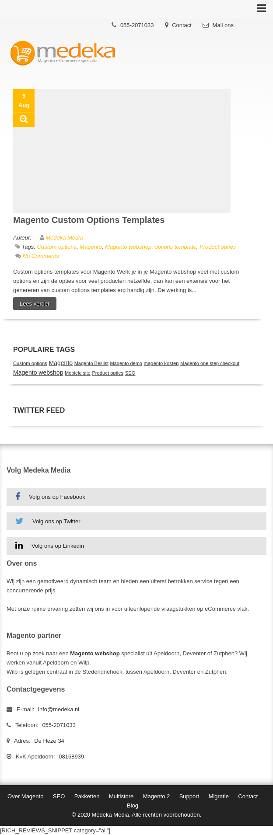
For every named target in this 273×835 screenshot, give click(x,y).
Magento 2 (156, 796)
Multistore (121, 796)
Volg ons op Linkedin (49, 545)
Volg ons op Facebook (50, 496)
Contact (182, 25)
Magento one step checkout (209, 363)
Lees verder (35, 303)
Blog (132, 805)
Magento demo (126, 363)
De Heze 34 (49, 741)
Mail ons (223, 25)
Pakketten (87, 796)
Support (189, 796)
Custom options (57, 247)
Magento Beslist (91, 363)
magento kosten (161, 363)
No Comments (41, 256)
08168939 (71, 756)
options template (175, 247)
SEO (130, 373)
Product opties (218, 247)
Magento (91, 247)
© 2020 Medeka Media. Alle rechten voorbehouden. (137, 814)
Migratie (219, 796)
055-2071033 (137, 25)
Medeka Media (64, 237)
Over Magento (25, 796)
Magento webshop (128, 247)
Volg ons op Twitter (47, 521)
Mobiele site (78, 373)
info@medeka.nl (58, 709)
